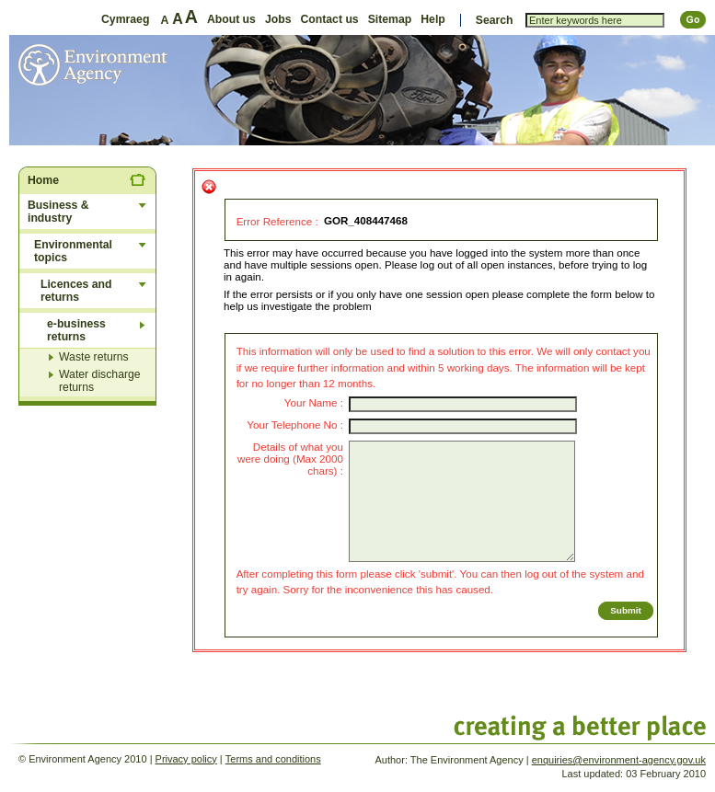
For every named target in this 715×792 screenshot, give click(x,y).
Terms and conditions (273, 758)
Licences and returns (76, 291)
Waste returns (94, 356)
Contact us (329, 19)
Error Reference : (277, 221)
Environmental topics (73, 251)
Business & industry (58, 211)
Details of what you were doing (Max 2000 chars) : (290, 458)
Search (494, 20)
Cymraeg (125, 19)
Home (43, 180)
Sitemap (390, 19)
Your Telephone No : (295, 424)
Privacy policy (186, 758)
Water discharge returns (100, 381)
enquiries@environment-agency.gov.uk (619, 759)
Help (433, 19)
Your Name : (313, 402)
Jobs (278, 19)
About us (231, 19)
